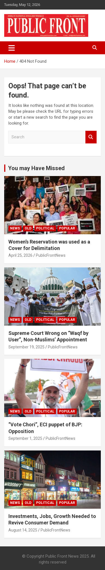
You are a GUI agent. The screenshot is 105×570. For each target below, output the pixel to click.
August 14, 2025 (22, 530)
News (15, 228)
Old (28, 228)
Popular (67, 228)
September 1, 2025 (25, 438)
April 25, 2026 (20, 255)
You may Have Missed (36, 168)
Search (91, 137)
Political (45, 228)
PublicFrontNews (51, 255)
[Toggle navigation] (11, 47)
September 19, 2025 (26, 347)
